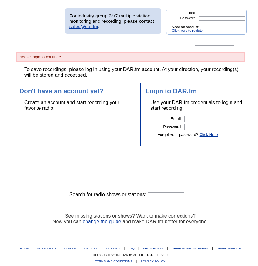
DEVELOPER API (229, 248)
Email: (191, 13)
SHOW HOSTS (153, 248)
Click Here (209, 134)
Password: (188, 18)
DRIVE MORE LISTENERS (190, 248)
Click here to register (188, 30)
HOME (25, 248)
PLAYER (70, 248)
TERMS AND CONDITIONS (114, 261)
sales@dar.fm (83, 26)
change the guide (102, 221)
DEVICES (91, 248)
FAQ (132, 248)
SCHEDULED (47, 248)
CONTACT (113, 248)
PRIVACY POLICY (153, 261)
